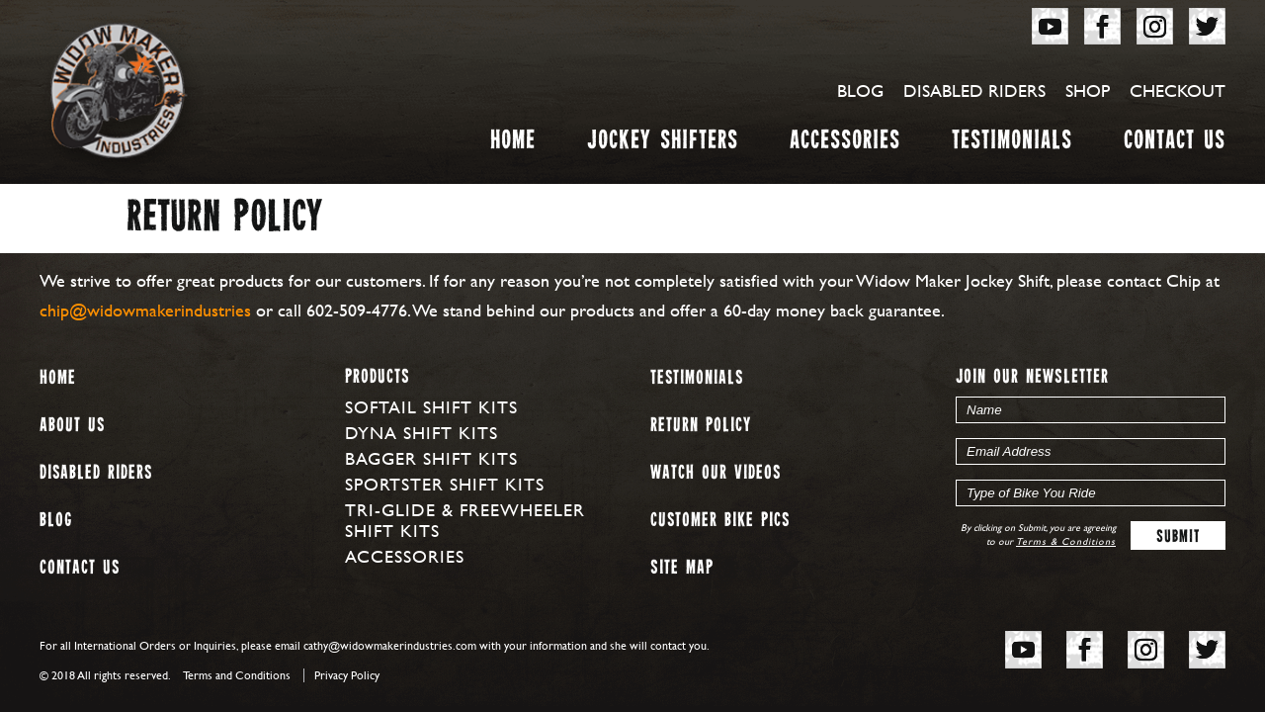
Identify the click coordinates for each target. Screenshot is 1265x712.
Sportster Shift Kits (445, 484)
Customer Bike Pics (720, 520)
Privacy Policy (347, 675)
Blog (860, 90)
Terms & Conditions (1066, 541)
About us (72, 425)
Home (513, 143)
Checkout (1177, 90)
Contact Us (1174, 143)
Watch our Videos (715, 473)
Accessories (845, 143)
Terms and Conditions (237, 675)
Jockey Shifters (662, 143)
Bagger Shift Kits (431, 458)
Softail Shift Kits (431, 407)
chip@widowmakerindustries (145, 310)
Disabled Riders (974, 90)
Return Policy (700, 425)
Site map (682, 568)
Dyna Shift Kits (421, 432)
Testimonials (1012, 143)
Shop (1087, 90)
